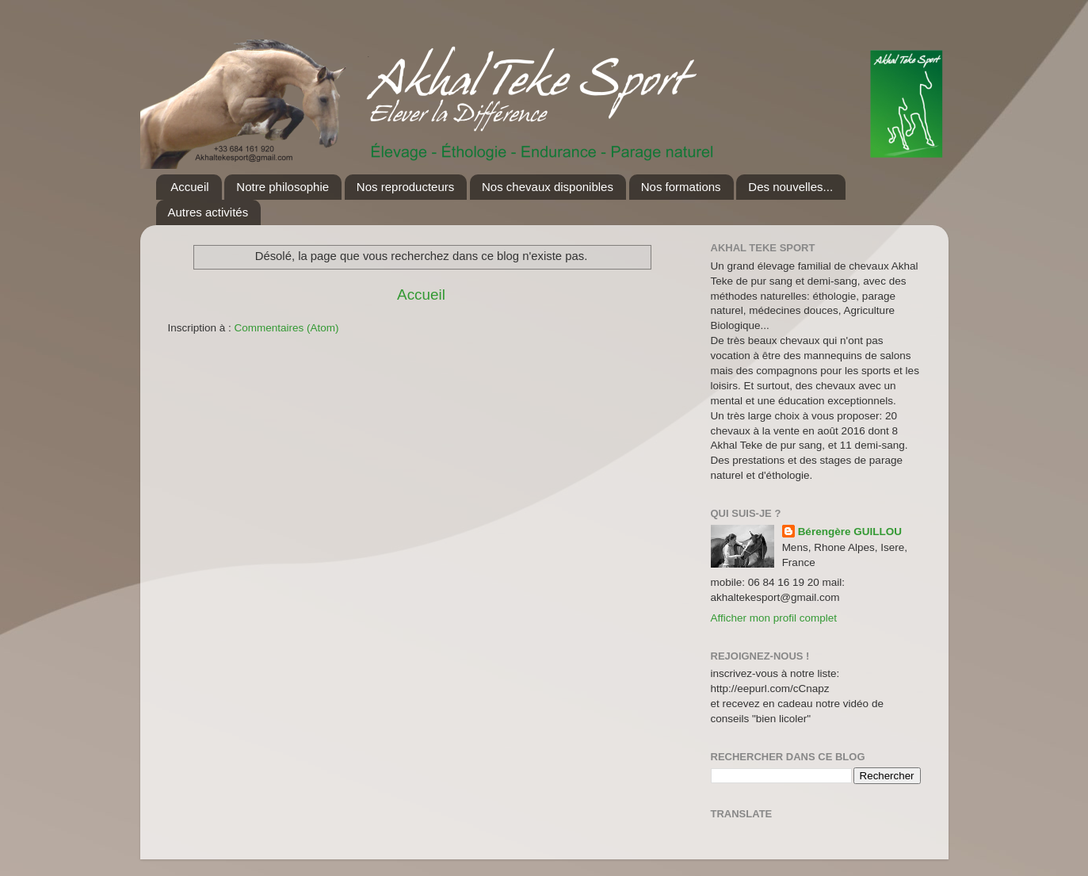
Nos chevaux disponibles (547, 186)
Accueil (189, 186)
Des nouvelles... (790, 186)
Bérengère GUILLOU (850, 531)
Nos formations (681, 186)
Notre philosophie (282, 186)
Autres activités (208, 212)
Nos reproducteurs (405, 186)
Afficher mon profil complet (774, 618)
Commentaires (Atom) (287, 328)
